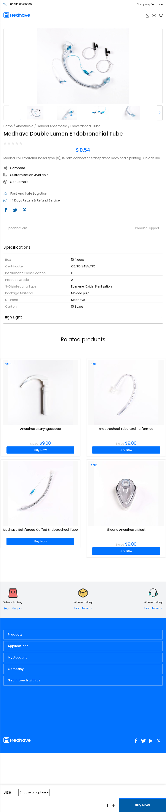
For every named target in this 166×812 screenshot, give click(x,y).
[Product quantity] (108, 805)
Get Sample (19, 182)
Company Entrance (150, 4)
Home (8, 126)
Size (7, 792)
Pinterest (24, 210)
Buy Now (40, 450)
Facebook (5, 210)
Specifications (17, 228)
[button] (160, 112)
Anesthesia (25, 126)
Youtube (151, 740)
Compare (17, 168)
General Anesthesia (52, 126)
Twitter (15, 210)
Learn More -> (13, 608)
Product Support (147, 228)
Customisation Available (29, 175)
